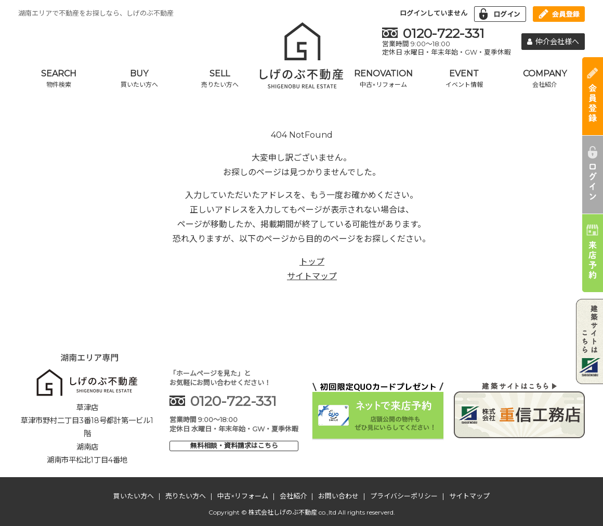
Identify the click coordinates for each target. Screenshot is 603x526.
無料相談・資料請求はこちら (234, 445)
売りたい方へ (185, 496)
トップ (311, 262)
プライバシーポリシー (404, 496)
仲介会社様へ (553, 41)
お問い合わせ (338, 496)
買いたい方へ (133, 496)
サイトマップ (312, 276)
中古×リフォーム (242, 496)
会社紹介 (293, 496)
